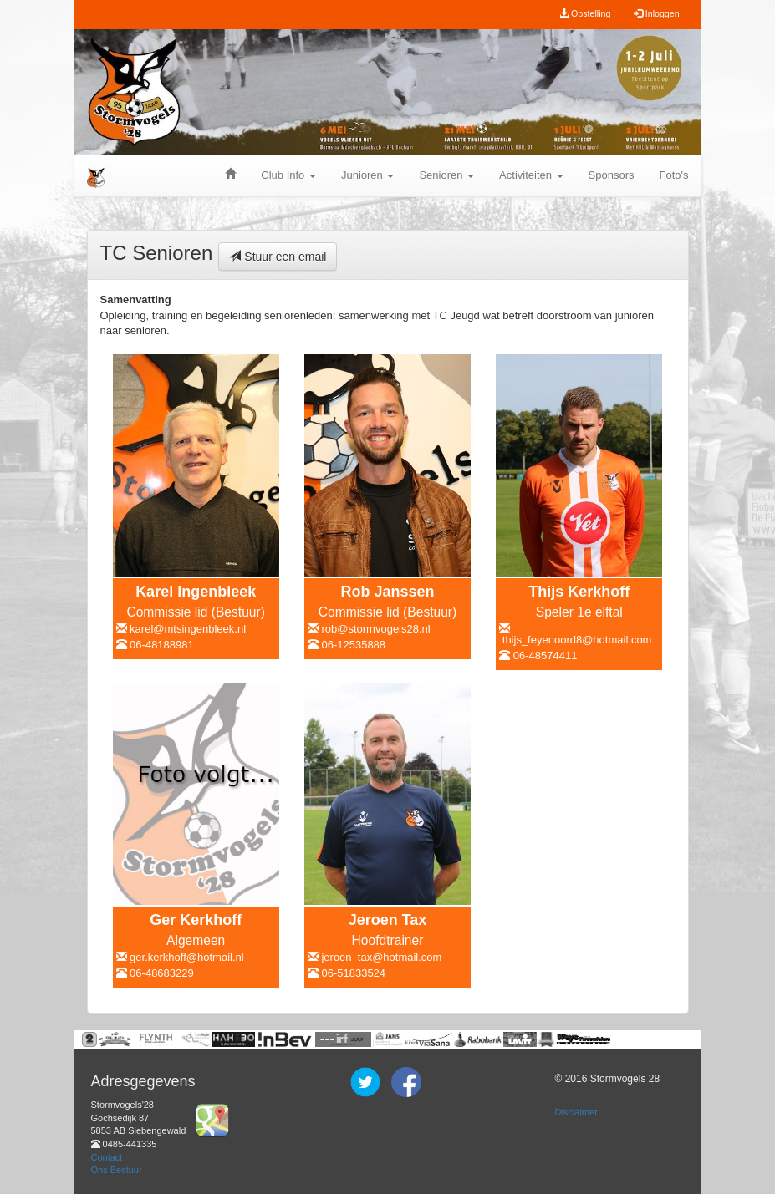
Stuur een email (277, 256)
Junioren (367, 175)
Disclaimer (575, 1112)
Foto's (674, 175)
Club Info (288, 175)
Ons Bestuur (116, 1170)
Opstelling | (587, 13)
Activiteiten (531, 175)
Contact (107, 1157)
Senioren (446, 175)
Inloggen (657, 13)
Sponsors (612, 175)
